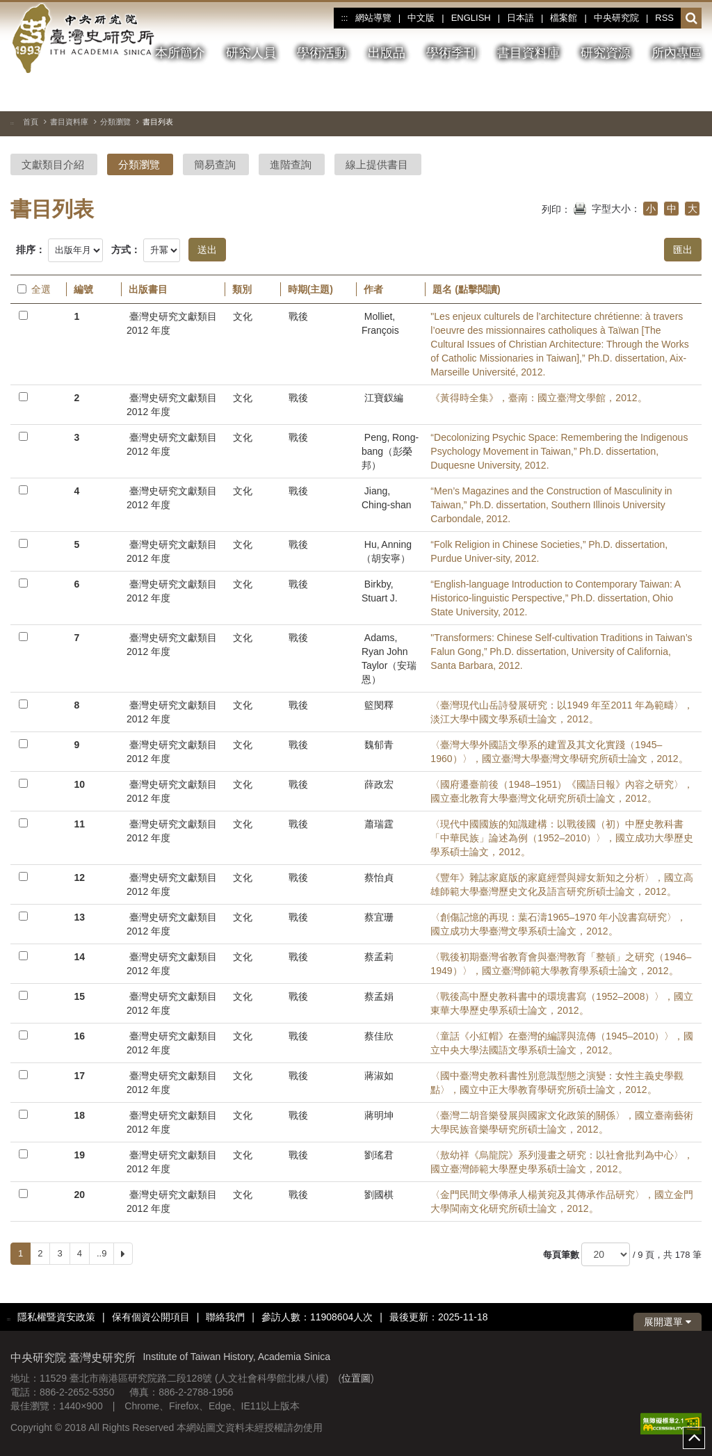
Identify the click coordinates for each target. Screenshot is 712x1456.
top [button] (693, 1437)
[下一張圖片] (666, 93)
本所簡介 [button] (180, 53)
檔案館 (563, 18)
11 (79, 824)
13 (79, 917)
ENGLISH (471, 18)
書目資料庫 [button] (528, 53)
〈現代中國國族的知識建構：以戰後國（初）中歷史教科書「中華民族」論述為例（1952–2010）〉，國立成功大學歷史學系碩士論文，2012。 (561, 837)
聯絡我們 (225, 1316)
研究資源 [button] (606, 53)
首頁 (30, 122)
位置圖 (356, 1378)
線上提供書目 (377, 164)
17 (79, 1075)
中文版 (421, 18)
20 (79, 1194)
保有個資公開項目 (151, 1316)
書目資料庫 (69, 122)
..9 (101, 1253)
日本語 (520, 18)
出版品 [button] (386, 53)
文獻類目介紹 (53, 164)
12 (79, 877)
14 (79, 956)
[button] (691, 18)
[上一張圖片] (641, 93)
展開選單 (667, 1321)
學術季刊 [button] (451, 53)
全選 (34, 289)
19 (79, 1154)
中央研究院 (616, 18)
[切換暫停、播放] (616, 93)
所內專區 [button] (677, 53)
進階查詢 (291, 164)
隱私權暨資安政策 (56, 1316)
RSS (664, 18)
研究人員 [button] (251, 53)
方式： (125, 249)
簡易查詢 (215, 164)
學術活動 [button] (322, 53)
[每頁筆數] (605, 1254)
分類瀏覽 (115, 122)
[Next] (123, 1254)
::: (344, 18)
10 (79, 784)
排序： (30, 249)
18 (79, 1115)
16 (79, 1036)
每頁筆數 (561, 1254)
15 (79, 996)
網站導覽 (373, 18)
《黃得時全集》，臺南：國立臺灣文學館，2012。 (538, 397)
